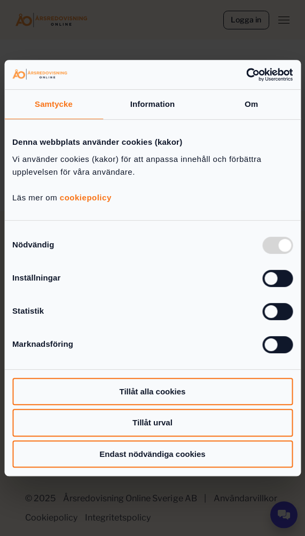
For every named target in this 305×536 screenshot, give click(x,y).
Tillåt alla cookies (153, 391)
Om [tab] (251, 103)
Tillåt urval (152, 422)
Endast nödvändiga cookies (152, 454)
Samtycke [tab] (54, 103)
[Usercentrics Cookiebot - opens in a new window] (246, 75)
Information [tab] (152, 103)
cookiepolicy (86, 197)
